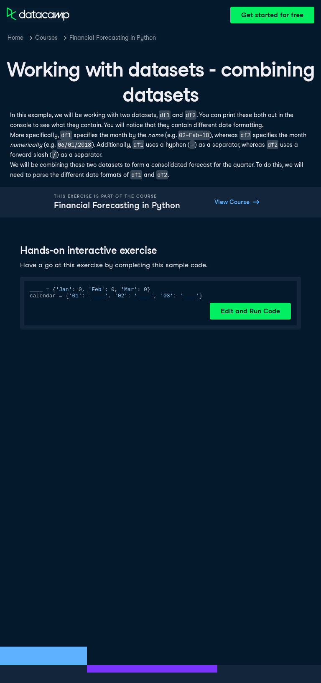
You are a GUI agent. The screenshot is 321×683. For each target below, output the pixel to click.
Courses (46, 37)
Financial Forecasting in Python (112, 37)
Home (15, 37)
